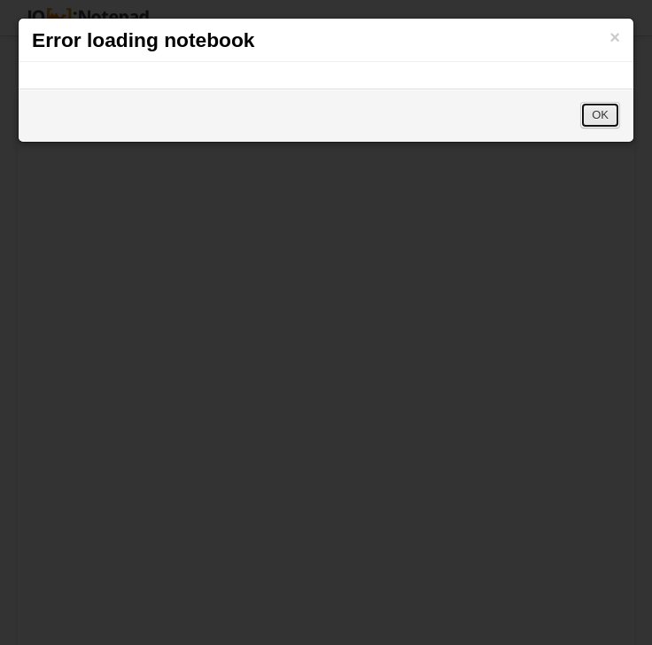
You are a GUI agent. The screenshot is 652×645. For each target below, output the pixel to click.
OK (600, 114)
